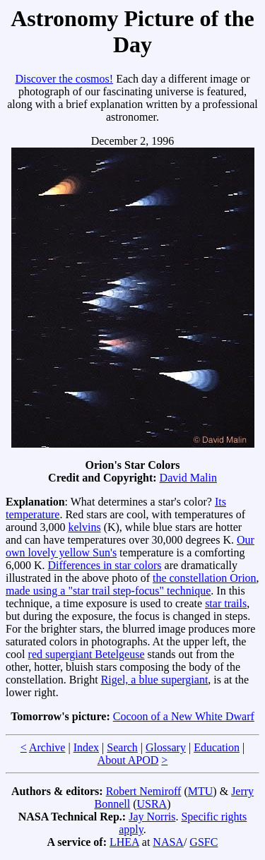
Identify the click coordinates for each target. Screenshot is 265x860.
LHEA (124, 842)
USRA (151, 804)
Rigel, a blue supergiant (154, 680)
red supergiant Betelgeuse (86, 654)
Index (86, 747)
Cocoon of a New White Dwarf (183, 716)
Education (217, 747)
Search (122, 747)
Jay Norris (152, 817)
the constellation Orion (205, 578)
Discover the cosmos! (64, 79)
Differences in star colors (105, 565)
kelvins (84, 527)
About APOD (128, 760)
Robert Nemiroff (144, 791)
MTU (200, 791)
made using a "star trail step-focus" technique (108, 591)
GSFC (203, 842)
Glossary (166, 747)
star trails (226, 603)
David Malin (188, 478)
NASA (168, 842)
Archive (47, 747)
